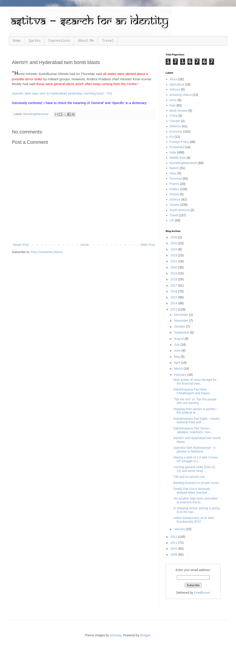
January (180, 529)
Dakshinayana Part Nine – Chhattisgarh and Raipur (191, 391)
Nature (174, 168)
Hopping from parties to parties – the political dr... (195, 410)
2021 (174, 261)
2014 (174, 303)
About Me (86, 41)
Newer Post (21, 244)
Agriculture (177, 84)
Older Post (147, 244)
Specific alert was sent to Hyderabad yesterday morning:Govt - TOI (62, 93)
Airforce (175, 89)
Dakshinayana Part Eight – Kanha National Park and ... (196, 420)
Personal (176, 178)
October (180, 326)
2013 (174, 309)
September (182, 332)
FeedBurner (202, 592)
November (181, 320)
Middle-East (178, 157)
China (174, 115)
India (173, 152)
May (177, 356)
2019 (174, 273)
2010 (174, 548)
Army (173, 100)
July (177, 344)
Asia (173, 105)
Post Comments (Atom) (47, 252)
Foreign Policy (179, 142)
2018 (174, 279)
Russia (174, 194)
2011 (174, 542)
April (177, 362)
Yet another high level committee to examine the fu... (195, 500)
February (180, 374)
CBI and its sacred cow (189, 476)
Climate (175, 121)
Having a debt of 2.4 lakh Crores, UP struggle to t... (195, 459)
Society (175, 204)
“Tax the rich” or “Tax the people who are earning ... (195, 401)
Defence (175, 126)
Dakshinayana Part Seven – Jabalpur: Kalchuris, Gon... (193, 430)
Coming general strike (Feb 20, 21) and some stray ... (194, 469)
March (178, 368)
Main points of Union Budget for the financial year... (194, 381)
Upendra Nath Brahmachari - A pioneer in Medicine (194, 449)
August (179, 338)
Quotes (34, 41)
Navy (173, 173)
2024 (174, 249)
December (181, 314)
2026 (174, 237)
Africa (174, 79)
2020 (174, 267)
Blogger (145, 635)
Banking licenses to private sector (196, 483)
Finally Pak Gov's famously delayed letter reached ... (192, 490)
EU (172, 137)
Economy (176, 131)
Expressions (59, 41)
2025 (174, 243)
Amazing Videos (181, 95)
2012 (174, 536)
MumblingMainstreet (35, 114)
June (178, 350)
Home (17, 41)
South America (180, 210)
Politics (174, 189)
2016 (174, 291)
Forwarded (177, 147)
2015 (174, 297)
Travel (108, 41)
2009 (174, 554)
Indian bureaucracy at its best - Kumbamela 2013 (194, 519)
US (172, 220)
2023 (174, 255)
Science (175, 199)
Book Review (179, 110)
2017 (174, 285)
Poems (174, 184)
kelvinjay (116, 635)
